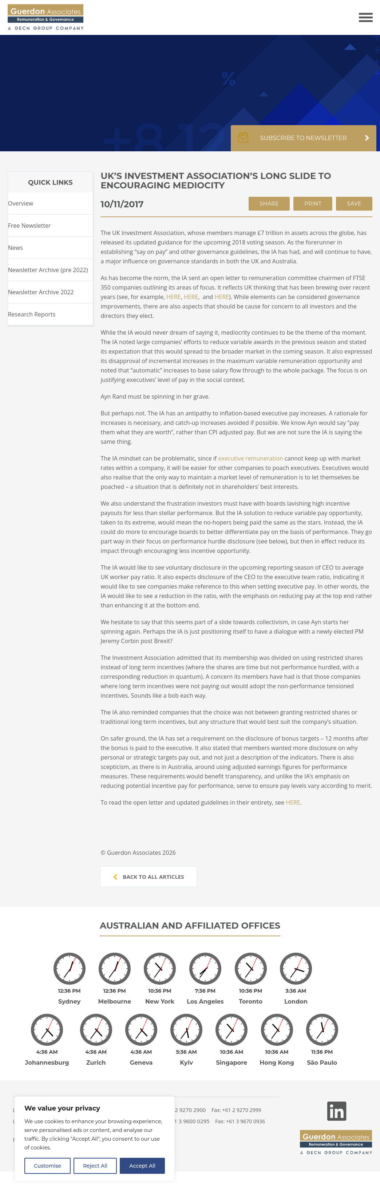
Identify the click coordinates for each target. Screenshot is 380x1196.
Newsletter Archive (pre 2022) (48, 270)
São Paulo (322, 1062)
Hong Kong (277, 1062)
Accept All (142, 1166)
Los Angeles (205, 1001)
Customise (47, 1166)
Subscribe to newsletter (303, 141)
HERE (173, 297)
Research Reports (32, 314)
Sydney (69, 1001)
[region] (95, 1138)
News (15, 248)
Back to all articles (148, 876)
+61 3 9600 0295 (189, 1121)
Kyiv (186, 1062)
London (296, 1001)
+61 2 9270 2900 (185, 1109)
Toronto (250, 1001)
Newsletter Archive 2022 (41, 292)
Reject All (95, 1166)
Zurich (96, 1062)
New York (159, 1001)
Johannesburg (47, 1062)
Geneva (141, 1062)
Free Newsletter (29, 226)
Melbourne (114, 1001)
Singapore (232, 1062)
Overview (20, 203)
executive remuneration (250, 458)
